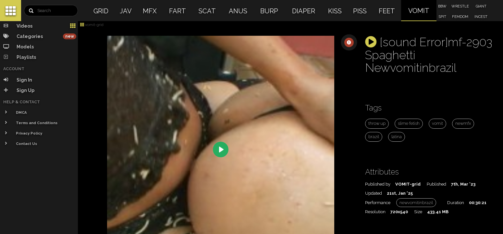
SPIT (442, 17)
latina (396, 136)
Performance (377, 202)
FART (177, 11)
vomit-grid (92, 24)
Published (436, 184)
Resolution (375, 211)
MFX (150, 11)
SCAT (207, 11)
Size (418, 211)
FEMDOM (460, 17)
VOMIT (418, 11)
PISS (360, 11)
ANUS (238, 11)
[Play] (220, 149)
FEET (387, 11)
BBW (442, 6)
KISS (335, 11)
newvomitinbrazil (416, 202)
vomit (437, 123)
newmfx (463, 123)
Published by (377, 184)
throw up (377, 123)
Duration (455, 202)
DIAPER (303, 11)
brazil (373, 136)
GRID (100, 11)
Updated (373, 193)
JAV (126, 11)
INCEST (480, 17)
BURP (269, 11)
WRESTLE (460, 6)
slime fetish (409, 123)
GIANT (481, 6)
